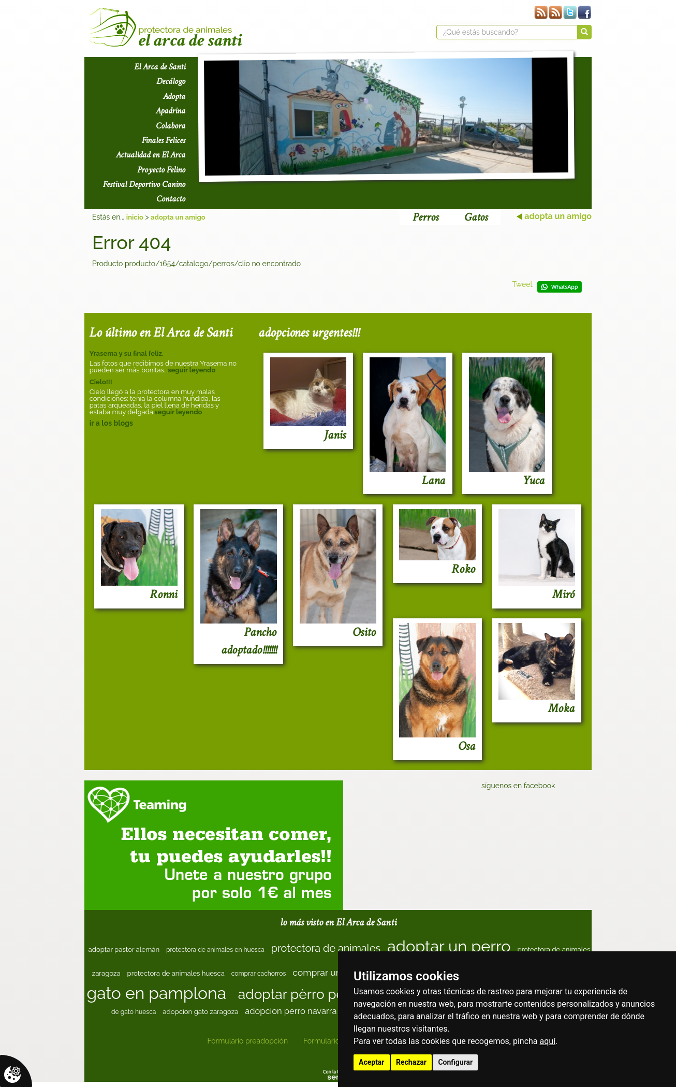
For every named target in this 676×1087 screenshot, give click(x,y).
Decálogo (170, 81)
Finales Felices (163, 140)
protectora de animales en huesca (215, 949)
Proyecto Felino (161, 170)
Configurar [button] (455, 1062)
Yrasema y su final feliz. (127, 353)
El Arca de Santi (159, 67)
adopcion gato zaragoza (200, 1012)
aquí (548, 1041)
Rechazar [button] (411, 1062)
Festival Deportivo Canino (144, 184)
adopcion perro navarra (290, 1011)
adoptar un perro (449, 946)
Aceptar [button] (372, 1062)
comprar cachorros (258, 973)
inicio (134, 217)
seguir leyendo (191, 370)
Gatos (476, 217)
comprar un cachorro (336, 972)
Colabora (170, 126)
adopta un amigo (178, 217)
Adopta (174, 96)
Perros (425, 217)
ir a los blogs (111, 423)
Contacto (170, 199)
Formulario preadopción (247, 1041)
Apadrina (170, 111)
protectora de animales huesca (176, 973)
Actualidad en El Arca (150, 155)
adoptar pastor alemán (124, 949)
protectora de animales (325, 948)
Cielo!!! (101, 382)
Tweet (522, 284)
